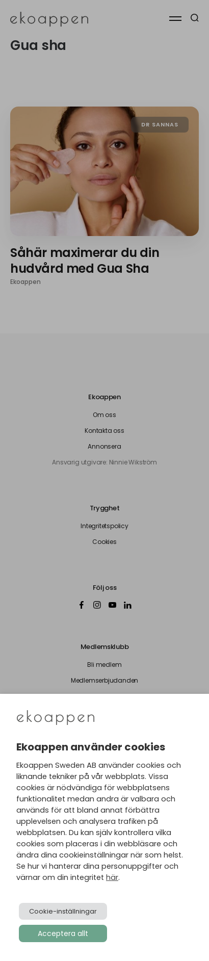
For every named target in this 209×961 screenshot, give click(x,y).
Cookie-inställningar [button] (63, 911)
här (112, 877)
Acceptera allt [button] (63, 933)
